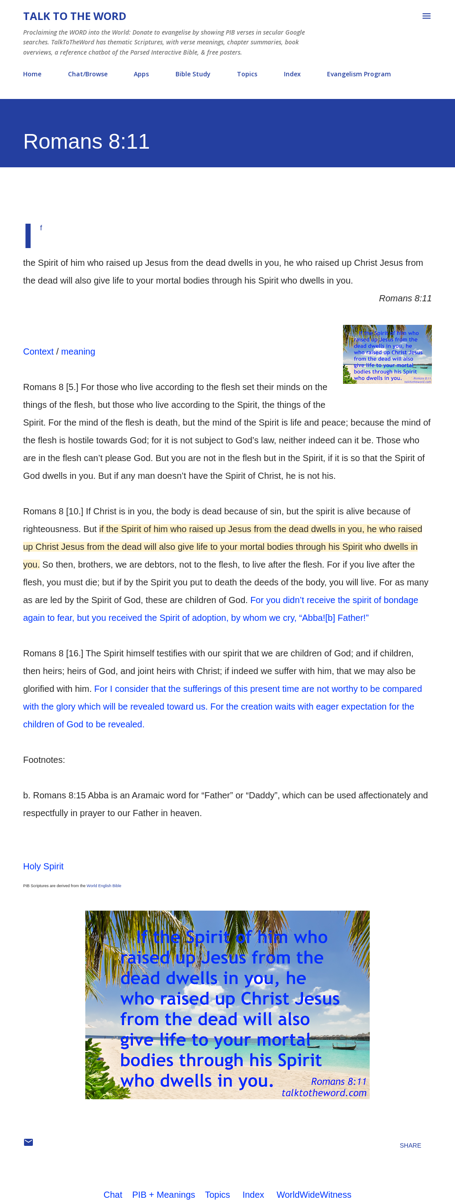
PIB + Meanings (164, 1195)
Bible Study (193, 74)
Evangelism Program (359, 74)
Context (38, 351)
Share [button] (410, 1145)
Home (32, 74)
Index (292, 74)
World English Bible (104, 886)
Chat (113, 1195)
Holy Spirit (43, 866)
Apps (141, 74)
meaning (78, 351)
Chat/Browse (88, 74)
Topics (247, 74)
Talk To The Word (74, 15)
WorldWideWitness (313, 1195)
